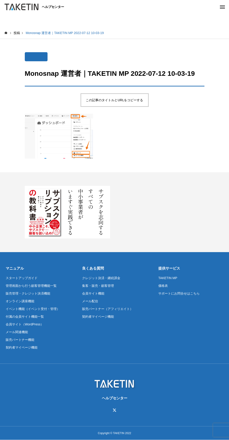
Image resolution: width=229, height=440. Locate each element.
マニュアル (15, 268)
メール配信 (90, 301)
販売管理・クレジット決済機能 (28, 293)
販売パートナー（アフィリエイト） (107, 309)
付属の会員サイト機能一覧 (25, 316)
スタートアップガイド (22, 278)
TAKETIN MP (167, 278)
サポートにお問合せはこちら (179, 293)
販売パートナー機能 (20, 340)
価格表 (163, 286)
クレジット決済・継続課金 (101, 278)
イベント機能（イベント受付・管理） (33, 309)
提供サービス (169, 268)
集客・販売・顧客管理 (98, 286)
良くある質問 (93, 268)
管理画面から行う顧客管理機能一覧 (31, 286)
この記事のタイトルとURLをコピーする (114, 100)
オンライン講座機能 (20, 301)
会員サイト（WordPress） (25, 324)
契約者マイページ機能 (22, 347)
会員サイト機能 (93, 293)
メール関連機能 (17, 332)
